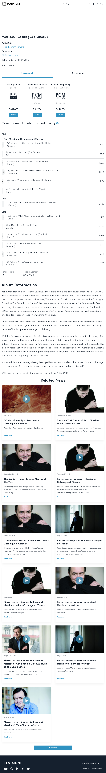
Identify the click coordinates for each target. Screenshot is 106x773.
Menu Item (89, 4)
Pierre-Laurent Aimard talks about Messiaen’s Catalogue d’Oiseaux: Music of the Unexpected (25, 664)
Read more (8, 435)
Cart (93, 4)
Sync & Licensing (90, 763)
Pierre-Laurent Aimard (13, 47)
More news (53, 747)
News (75, 4)
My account (97, 3)
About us (83, 4)
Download (27, 73)
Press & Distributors (92, 769)
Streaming (78, 73)
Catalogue (66, 4)
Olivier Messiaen (10, 55)
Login (102, 4)
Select (13, 114)
